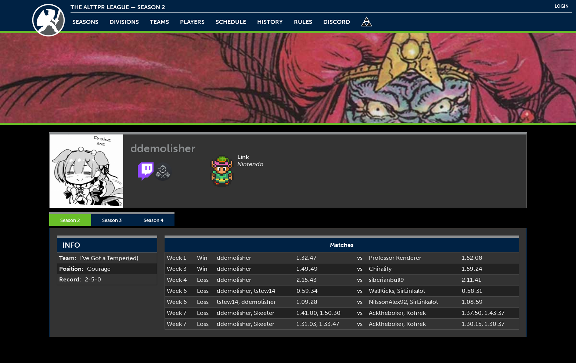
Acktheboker (386, 312)
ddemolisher (234, 257)
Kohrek (416, 312)
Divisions (124, 21)
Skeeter (264, 312)
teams (159, 21)
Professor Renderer (395, 257)
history (270, 21)
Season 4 (153, 220)
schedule (231, 21)
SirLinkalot (411, 290)
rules (303, 21)
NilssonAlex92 (388, 301)
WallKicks (381, 290)
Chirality (380, 268)
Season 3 (112, 220)
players (192, 21)
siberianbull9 (386, 279)
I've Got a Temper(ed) (109, 258)
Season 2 (70, 220)
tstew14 (265, 290)
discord (336, 21)
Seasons (85, 21)
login (562, 6)
